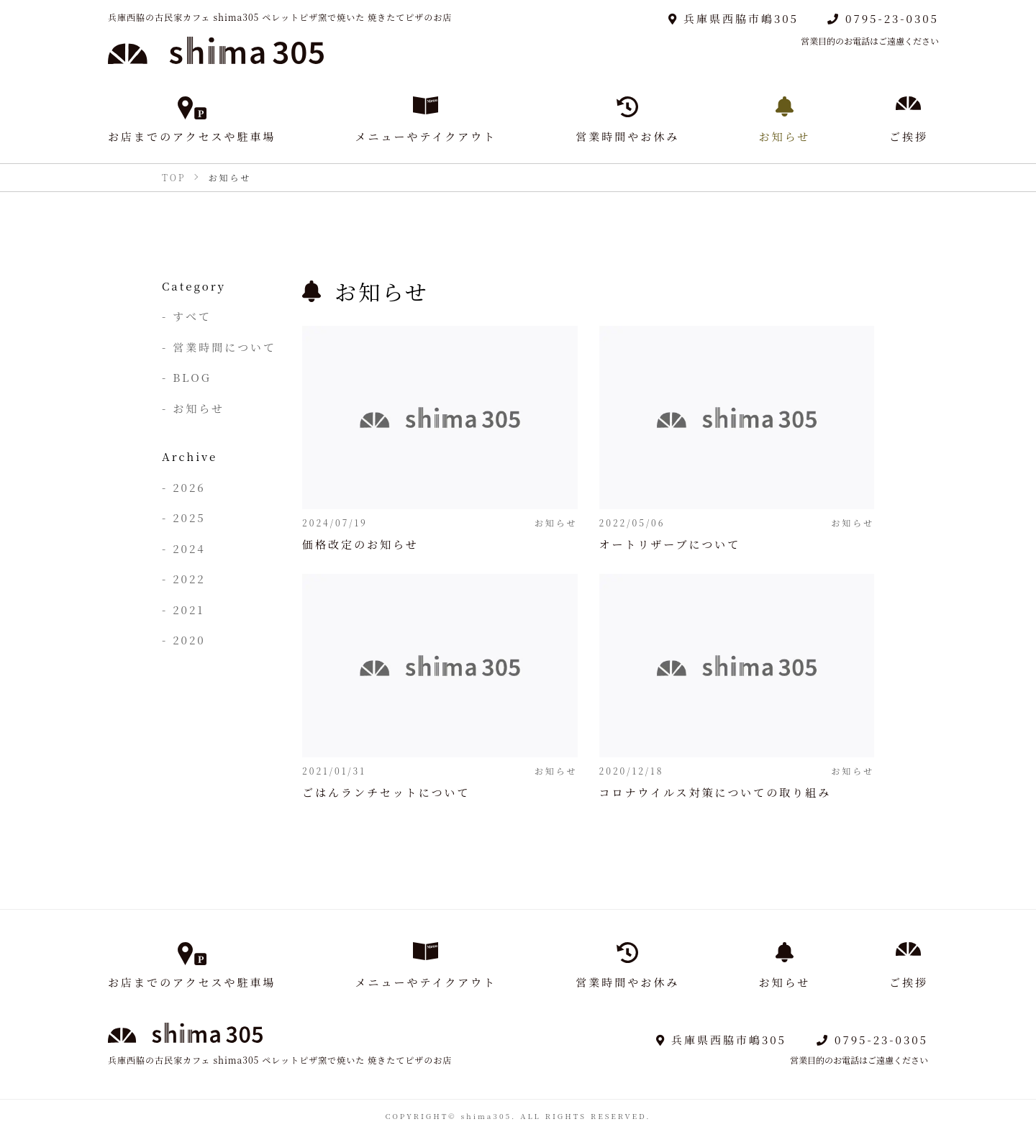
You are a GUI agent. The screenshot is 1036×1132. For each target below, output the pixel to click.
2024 (189, 548)
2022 (189, 578)
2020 (189, 639)
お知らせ (198, 408)
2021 (188, 609)
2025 (189, 517)
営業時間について (224, 347)
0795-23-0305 (883, 18)
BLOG (192, 377)
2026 (189, 487)
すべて (192, 316)
